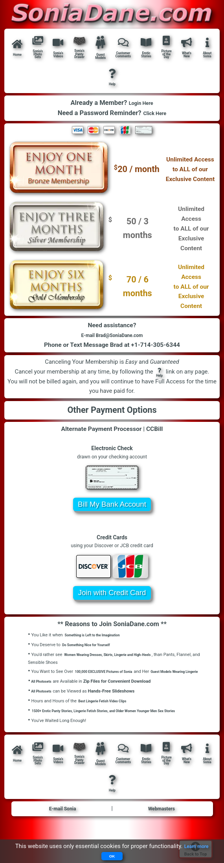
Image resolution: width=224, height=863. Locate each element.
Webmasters (161, 832)
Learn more (196, 845)
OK (112, 855)
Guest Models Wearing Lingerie (59, 690)
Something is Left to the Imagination (99, 646)
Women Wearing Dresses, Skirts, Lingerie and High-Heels (119, 665)
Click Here (154, 119)
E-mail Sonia (62, 832)
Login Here (140, 109)
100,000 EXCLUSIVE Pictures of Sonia (111, 682)
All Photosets (42, 698)
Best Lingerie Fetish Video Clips (109, 718)
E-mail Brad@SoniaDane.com (112, 343)
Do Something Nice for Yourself (92, 655)
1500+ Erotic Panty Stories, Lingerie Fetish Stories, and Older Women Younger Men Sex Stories (123, 728)
